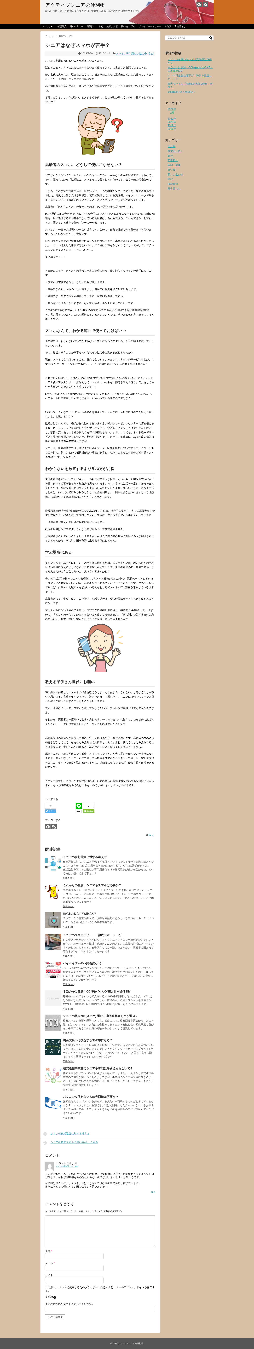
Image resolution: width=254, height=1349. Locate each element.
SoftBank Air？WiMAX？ (79, 913)
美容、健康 (112, 26)
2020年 (172, 122)
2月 (172, 112)
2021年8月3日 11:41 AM (67, 1166)
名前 (48, 1251)
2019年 (172, 125)
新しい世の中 (76, 26)
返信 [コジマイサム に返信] (153, 1192)
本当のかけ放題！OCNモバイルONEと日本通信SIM (97, 991)
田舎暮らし (180, 26)
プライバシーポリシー (150, 26)
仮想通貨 (62, 26)
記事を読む (68, 878)
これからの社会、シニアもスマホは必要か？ (92, 885)
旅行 (101, 26)
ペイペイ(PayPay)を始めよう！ (83, 963)
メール (50, 1263)
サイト (49, 1275)
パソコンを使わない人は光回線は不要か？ (90, 1096)
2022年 (172, 109)
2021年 (172, 118)
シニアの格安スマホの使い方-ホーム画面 (70, 1142)
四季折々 (91, 26)
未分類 (168, 26)
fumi (151, 835)
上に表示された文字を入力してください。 (69, 1304)
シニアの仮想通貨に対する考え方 (85, 857)
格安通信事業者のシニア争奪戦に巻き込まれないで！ (98, 1068)
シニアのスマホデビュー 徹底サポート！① (92, 935)
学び (133, 26)
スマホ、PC (48, 26)
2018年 (172, 128)
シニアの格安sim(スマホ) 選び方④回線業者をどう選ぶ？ (100, 1016)
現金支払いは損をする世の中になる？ (88, 1040)
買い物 (124, 26)
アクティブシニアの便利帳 (75, 5)
